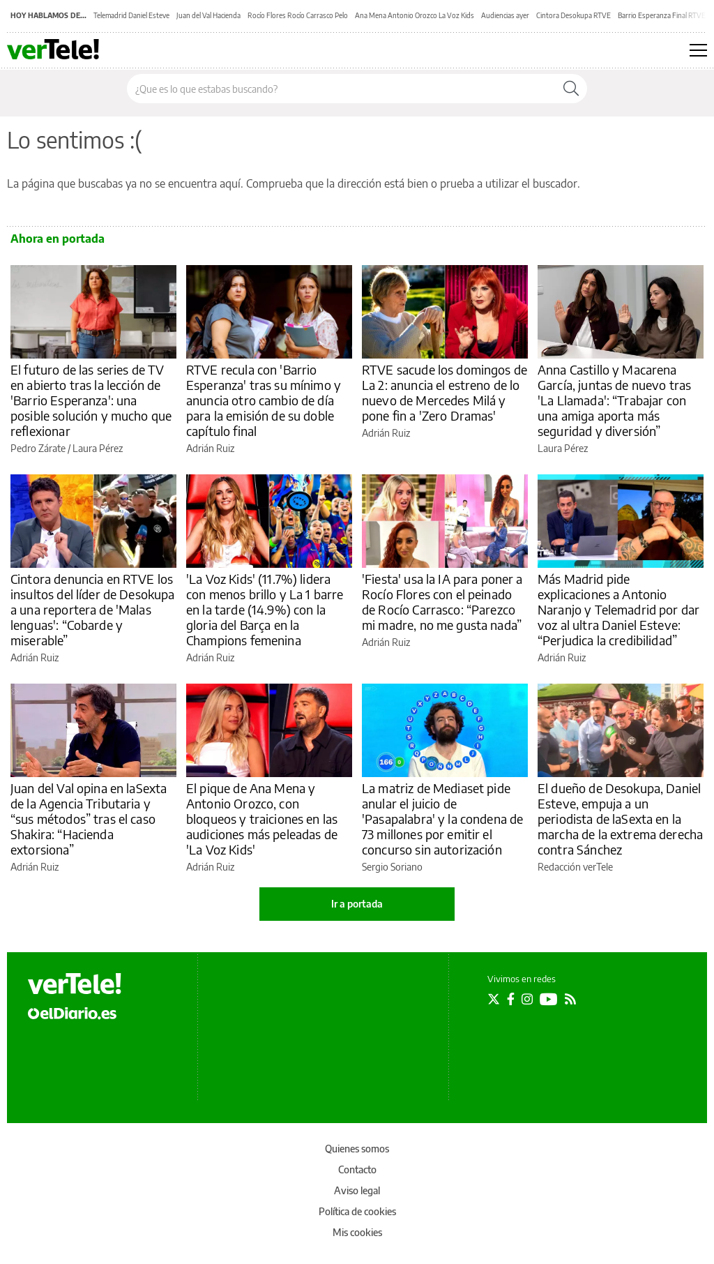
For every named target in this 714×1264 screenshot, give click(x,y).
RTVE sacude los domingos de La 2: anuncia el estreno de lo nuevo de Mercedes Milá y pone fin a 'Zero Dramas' (444, 392)
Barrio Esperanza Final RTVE (662, 15)
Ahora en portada (57, 239)
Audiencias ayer (505, 15)
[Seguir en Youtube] (549, 999)
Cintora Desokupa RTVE (573, 15)
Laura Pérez (98, 448)
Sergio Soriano (392, 867)
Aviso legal (357, 1190)
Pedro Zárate (38, 448)
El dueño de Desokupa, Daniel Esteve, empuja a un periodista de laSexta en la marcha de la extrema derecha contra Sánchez (620, 818)
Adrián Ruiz (210, 448)
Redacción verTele (575, 867)
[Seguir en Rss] (570, 999)
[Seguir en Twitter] (493, 999)
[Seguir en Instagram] (527, 999)
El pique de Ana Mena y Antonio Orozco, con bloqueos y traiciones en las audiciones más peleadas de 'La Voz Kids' (261, 818)
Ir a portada (357, 904)
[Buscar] (571, 88)
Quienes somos (357, 1148)
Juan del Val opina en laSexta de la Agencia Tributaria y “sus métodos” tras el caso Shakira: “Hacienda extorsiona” (88, 818)
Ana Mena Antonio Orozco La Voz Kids (414, 15)
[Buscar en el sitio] (341, 88)
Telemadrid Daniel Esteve (131, 15)
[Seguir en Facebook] (511, 999)
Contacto (357, 1169)
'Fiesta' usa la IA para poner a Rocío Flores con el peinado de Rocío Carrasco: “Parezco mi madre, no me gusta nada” (442, 602)
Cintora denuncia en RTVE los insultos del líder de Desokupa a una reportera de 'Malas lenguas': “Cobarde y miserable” (92, 609)
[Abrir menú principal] (698, 50)
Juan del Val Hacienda (208, 15)
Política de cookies (357, 1211)
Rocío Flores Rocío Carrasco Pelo (298, 15)
